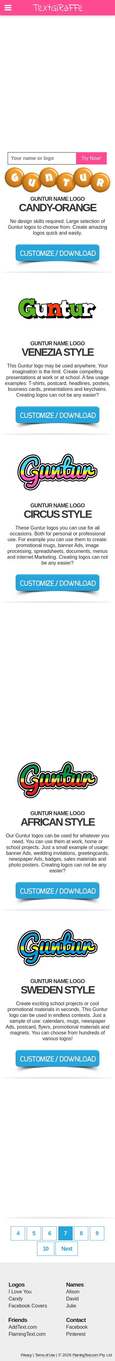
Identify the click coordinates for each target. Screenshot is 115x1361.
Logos (17, 1284)
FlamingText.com (27, 1334)
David (72, 1298)
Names (75, 1284)
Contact (76, 1320)
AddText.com (23, 1327)
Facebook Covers (28, 1305)
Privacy (26, 1355)
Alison (73, 1291)
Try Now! (91, 158)
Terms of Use (45, 1355)
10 (45, 1249)
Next (66, 1249)
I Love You (20, 1291)
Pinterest (76, 1334)
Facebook (77, 1327)
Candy (16, 1298)
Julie (71, 1305)
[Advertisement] (57, 83)
